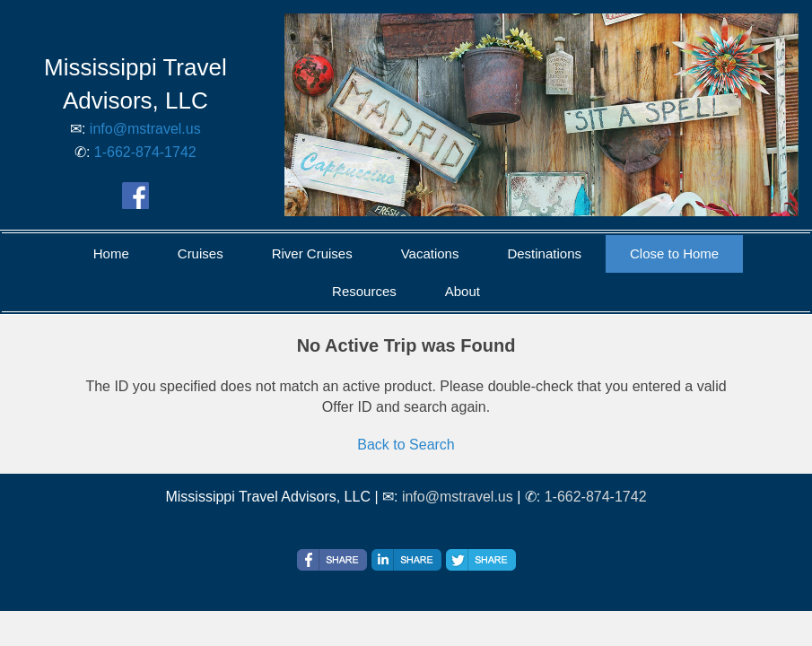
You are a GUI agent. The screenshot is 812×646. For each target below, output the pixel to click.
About (462, 291)
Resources (364, 291)
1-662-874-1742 (145, 152)
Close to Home (674, 253)
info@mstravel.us (145, 128)
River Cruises (312, 253)
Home (111, 253)
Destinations (544, 253)
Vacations (430, 253)
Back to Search (406, 444)
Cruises (200, 253)
